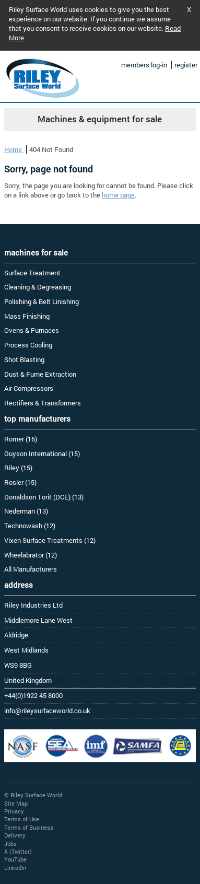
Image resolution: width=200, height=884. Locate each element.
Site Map (16, 803)
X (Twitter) (18, 851)
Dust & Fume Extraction (40, 374)
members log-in (144, 65)
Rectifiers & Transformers (42, 403)
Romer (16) (20, 439)
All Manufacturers (30, 569)
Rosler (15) (20, 482)
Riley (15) (18, 467)
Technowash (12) (29, 525)
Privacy (14, 811)
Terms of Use (21, 819)
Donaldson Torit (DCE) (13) (44, 497)
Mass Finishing (27, 316)
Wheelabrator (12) (30, 555)
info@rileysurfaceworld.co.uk (47, 710)
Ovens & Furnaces (31, 330)
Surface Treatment (32, 273)
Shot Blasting (24, 359)
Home (13, 149)
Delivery (15, 835)
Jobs (10, 843)
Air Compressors (28, 388)
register (185, 65)
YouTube (15, 859)
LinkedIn (15, 867)
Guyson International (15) (42, 453)
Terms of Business (28, 827)
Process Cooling (28, 345)
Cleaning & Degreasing (37, 287)
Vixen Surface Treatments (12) (50, 540)
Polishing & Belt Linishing (41, 301)
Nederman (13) (26, 511)
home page (118, 195)
